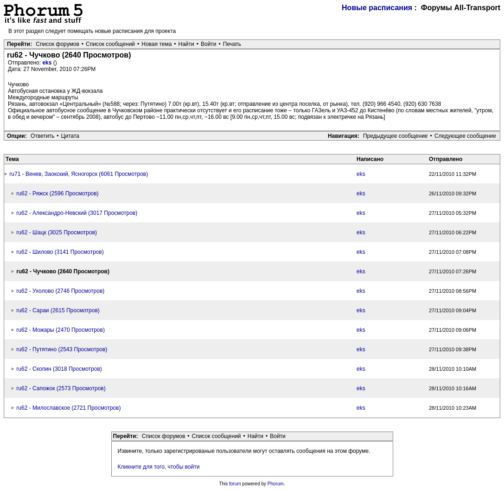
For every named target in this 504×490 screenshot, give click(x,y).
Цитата (70, 136)
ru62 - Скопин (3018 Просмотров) (59, 369)
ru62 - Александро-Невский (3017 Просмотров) (76, 213)
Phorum (276, 483)
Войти (209, 44)
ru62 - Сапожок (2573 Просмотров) (60, 388)
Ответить (42, 136)
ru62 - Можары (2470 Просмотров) (60, 330)
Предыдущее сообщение (395, 136)
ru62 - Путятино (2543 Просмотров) (61, 349)
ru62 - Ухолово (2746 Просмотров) (60, 291)
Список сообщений (110, 44)
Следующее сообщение (465, 136)
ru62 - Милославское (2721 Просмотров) (68, 408)
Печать (232, 44)
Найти (186, 44)
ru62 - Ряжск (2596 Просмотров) (57, 193)
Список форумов (57, 44)
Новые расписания (377, 8)
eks (47, 62)
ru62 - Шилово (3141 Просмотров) (59, 252)
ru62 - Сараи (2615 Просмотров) (57, 310)
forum (235, 483)
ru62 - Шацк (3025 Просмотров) (56, 232)
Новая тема (156, 44)
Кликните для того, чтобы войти (159, 467)
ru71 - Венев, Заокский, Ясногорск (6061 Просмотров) (78, 174)
